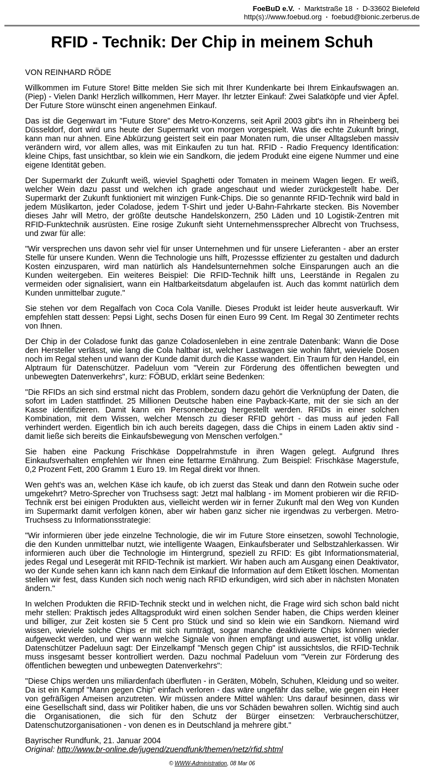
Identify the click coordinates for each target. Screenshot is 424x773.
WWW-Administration (200, 763)
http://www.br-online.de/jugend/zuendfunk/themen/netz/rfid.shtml (170, 749)
